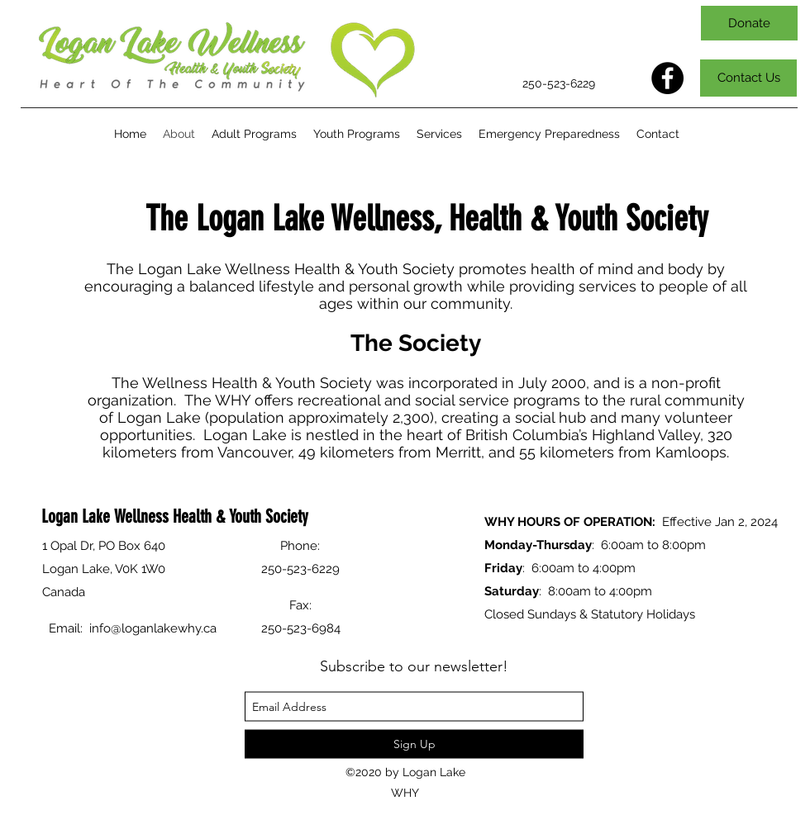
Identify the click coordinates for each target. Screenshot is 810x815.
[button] (254, 134)
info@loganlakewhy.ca (153, 628)
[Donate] (749, 23)
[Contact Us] (748, 78)
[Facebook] (667, 78)
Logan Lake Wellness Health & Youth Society (174, 516)
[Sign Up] (414, 744)
